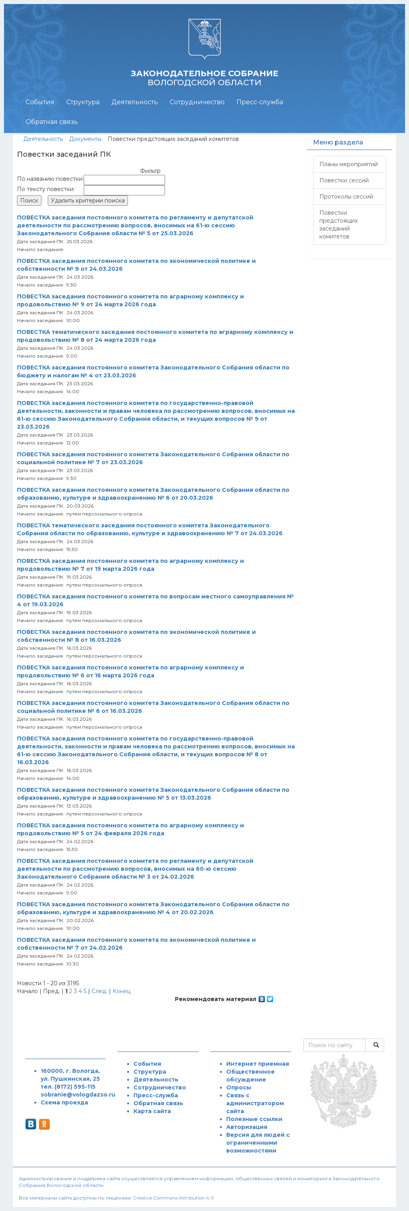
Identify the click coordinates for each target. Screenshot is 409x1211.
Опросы (238, 1087)
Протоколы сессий (346, 196)
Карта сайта (152, 1111)
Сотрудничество (197, 102)
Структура (82, 102)
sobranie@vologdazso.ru (78, 1094)
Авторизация (246, 1126)
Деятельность (134, 102)
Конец (122, 991)
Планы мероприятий (348, 164)
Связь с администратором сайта (255, 1103)
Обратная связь (52, 122)
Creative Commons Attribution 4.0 (173, 1198)
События (40, 102)
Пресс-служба (259, 102)
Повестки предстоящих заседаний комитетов (338, 224)
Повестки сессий (344, 180)
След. (99, 991)
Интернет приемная (257, 1063)
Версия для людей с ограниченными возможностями (258, 1142)
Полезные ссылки (254, 1119)
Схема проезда (64, 1102)
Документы (85, 138)
